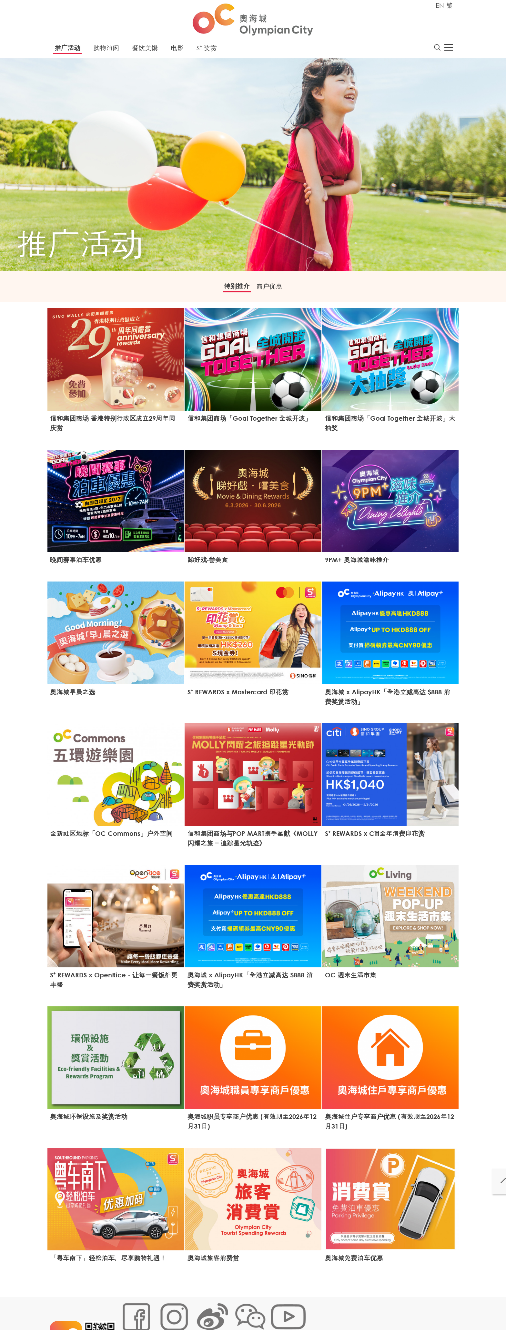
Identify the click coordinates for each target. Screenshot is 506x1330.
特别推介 (232, 289)
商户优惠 (274, 289)
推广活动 (67, 50)
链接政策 (186, 1309)
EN (440, 5)
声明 (253, 1309)
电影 (177, 50)
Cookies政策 (157, 1309)
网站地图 (129, 1309)
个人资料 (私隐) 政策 (222, 1309)
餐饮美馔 (145, 50)
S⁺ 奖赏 (207, 50)
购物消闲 (106, 50)
